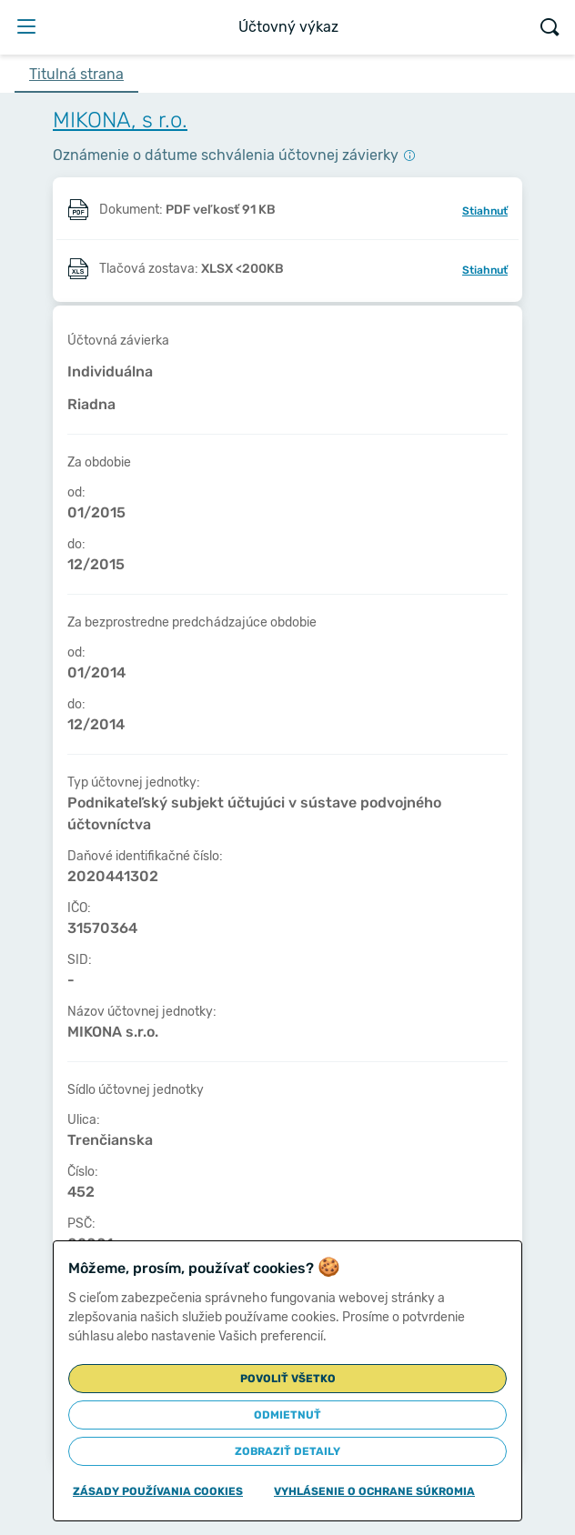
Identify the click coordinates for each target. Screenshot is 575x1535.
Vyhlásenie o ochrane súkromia (374, 1491)
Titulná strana (76, 74)
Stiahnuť (485, 211)
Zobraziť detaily (287, 1451)
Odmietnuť (287, 1415)
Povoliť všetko (288, 1378)
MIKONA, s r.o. (120, 120)
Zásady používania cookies (158, 1491)
